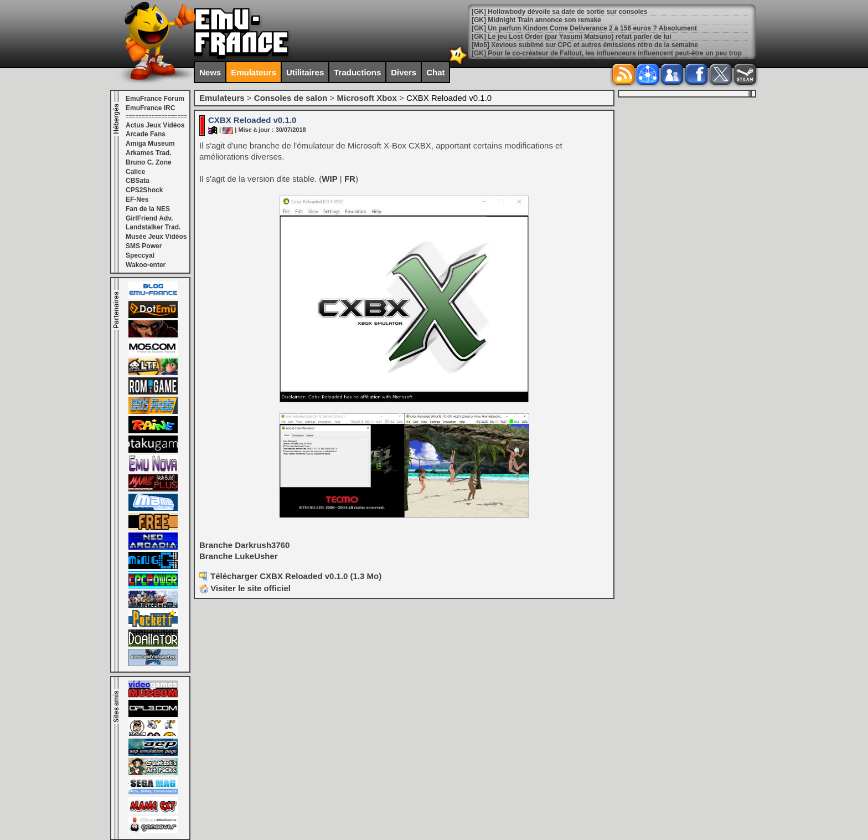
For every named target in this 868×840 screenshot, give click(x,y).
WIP (329, 178)
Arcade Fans (146, 134)
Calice (135, 172)
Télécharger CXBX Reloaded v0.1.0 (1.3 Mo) (295, 576)
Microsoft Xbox (366, 98)
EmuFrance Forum (155, 99)
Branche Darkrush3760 (244, 545)
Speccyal (140, 255)
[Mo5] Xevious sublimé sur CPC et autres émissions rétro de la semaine (585, 45)
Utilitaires (305, 72)
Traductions (357, 72)
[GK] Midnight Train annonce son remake (536, 20)
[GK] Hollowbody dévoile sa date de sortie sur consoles (559, 12)
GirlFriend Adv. (149, 218)
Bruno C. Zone (149, 162)
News (210, 72)
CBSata (137, 181)
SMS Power (144, 246)
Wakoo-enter (146, 265)
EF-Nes (137, 199)
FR (349, 178)
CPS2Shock (144, 190)
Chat (435, 72)
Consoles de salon (291, 98)
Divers (403, 72)
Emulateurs (253, 72)
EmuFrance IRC (150, 108)
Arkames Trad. (149, 153)
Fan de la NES (148, 209)
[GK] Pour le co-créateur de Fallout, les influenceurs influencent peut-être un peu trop (607, 53)
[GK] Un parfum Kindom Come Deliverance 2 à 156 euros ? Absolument (584, 28)
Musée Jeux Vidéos (156, 236)
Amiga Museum (150, 143)
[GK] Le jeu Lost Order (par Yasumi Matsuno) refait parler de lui (571, 36)
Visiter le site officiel (245, 588)
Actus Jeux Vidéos (155, 125)
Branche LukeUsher (238, 556)
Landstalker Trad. (153, 227)
